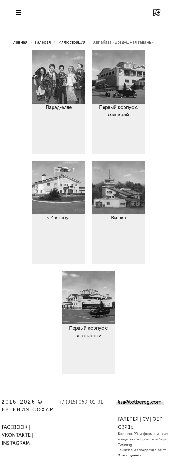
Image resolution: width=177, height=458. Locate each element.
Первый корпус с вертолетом (88, 331)
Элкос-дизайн (129, 455)
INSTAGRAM (16, 443)
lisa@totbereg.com (140, 402)
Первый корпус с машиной (118, 111)
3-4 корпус (58, 217)
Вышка (118, 217)
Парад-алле (59, 107)
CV (145, 419)
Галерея (128, 419)
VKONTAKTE (16, 435)
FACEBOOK (15, 427)
